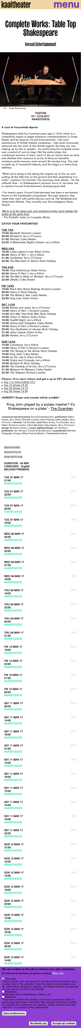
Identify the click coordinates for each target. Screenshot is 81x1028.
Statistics (10, 997)
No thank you (38, 1023)
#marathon (12, 452)
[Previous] (5, 79)
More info (58, 973)
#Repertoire (13, 457)
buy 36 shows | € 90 (16, 391)
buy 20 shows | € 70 (16, 388)
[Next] (76, 79)
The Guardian (62, 408)
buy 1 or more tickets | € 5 (19, 382)
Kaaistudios (40, 119)
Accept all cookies (64, 1023)
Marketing (11, 991)
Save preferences (14, 1013)
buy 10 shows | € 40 (16, 385)
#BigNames (12, 447)
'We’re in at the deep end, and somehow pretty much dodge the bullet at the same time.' (39, 213)
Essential (10, 978)
